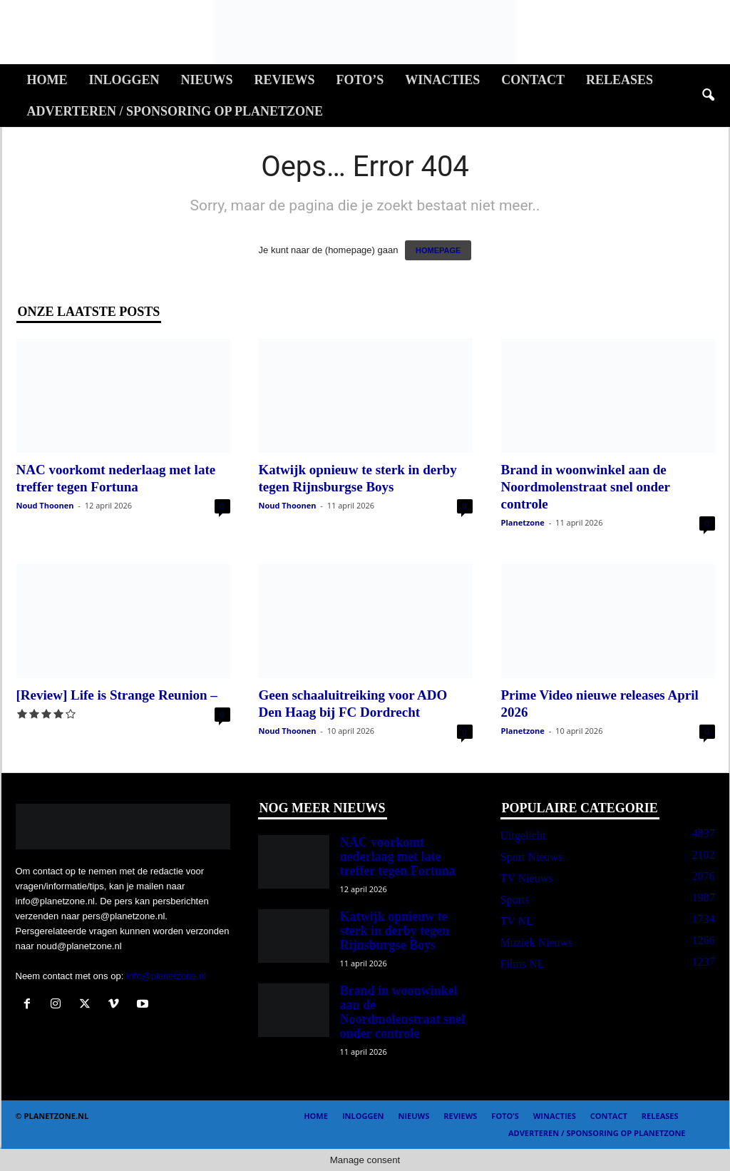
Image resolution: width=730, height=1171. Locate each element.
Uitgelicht (523, 835)
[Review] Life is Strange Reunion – (116, 694)
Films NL (522, 964)
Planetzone (523, 522)
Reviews (285, 80)
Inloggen (124, 80)
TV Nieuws (526, 878)
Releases (619, 80)
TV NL (516, 921)
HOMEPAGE (438, 250)
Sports (515, 900)
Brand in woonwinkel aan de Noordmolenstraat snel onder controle (585, 486)
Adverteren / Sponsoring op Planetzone (175, 111)
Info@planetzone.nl (166, 976)
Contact (533, 80)
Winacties (442, 80)
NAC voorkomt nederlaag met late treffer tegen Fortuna (398, 856)
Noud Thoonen (45, 505)
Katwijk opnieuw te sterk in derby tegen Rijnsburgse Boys (394, 930)
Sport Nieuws (531, 857)
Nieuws (207, 80)
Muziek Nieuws (536, 942)
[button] (708, 95)
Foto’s (360, 80)
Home (47, 80)
